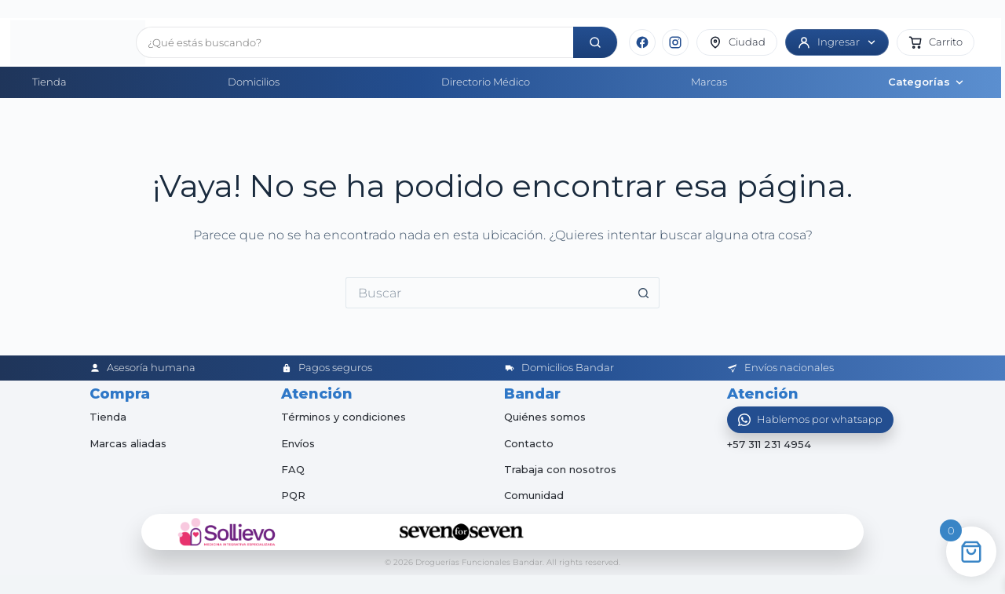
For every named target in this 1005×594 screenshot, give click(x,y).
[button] (935, 42)
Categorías (926, 81)
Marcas (709, 81)
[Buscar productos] (355, 42)
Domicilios (254, 81)
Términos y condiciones (343, 416)
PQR (293, 495)
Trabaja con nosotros (560, 469)
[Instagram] (675, 42)
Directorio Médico (485, 81)
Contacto (529, 443)
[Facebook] (642, 42)
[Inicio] (67, 42)
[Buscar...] (486, 292)
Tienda (49, 81)
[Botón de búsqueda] (644, 292)
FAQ (293, 469)
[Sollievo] (227, 532)
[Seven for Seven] (461, 532)
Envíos (298, 443)
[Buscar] (595, 42)
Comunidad (534, 495)
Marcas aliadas (128, 443)
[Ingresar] (837, 42)
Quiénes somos (545, 416)
